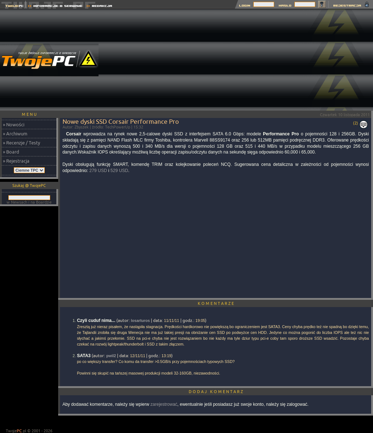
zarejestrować (164, 404)
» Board (11, 151)
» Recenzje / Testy (21, 142)
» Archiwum (15, 133)
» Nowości (13, 124)
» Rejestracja (16, 160)
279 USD (98, 170)
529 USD (119, 170)
